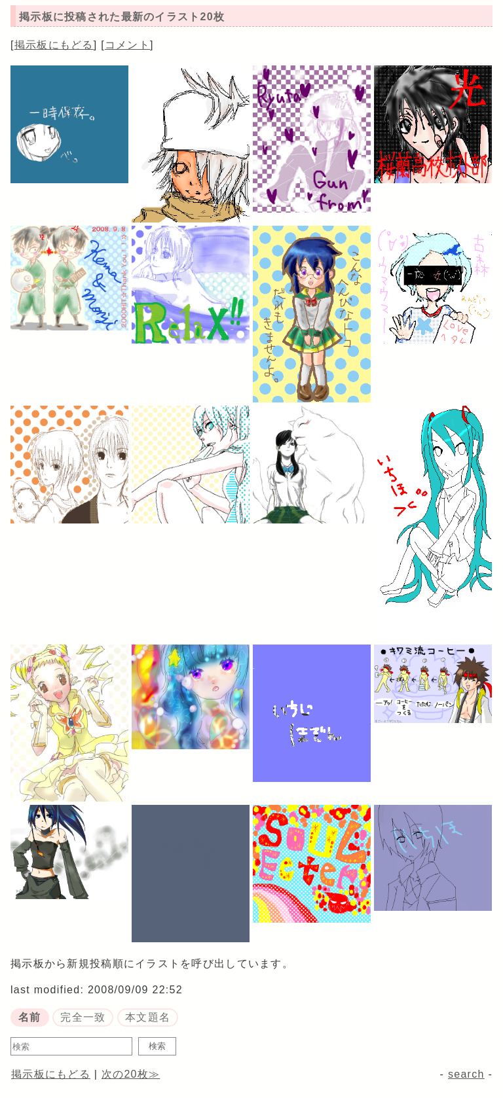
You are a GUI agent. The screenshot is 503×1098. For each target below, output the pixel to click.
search (466, 1074)
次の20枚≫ (131, 1074)
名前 (29, 1017)
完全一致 (82, 1017)
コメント (127, 44)
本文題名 (147, 1017)
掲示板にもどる (54, 44)
